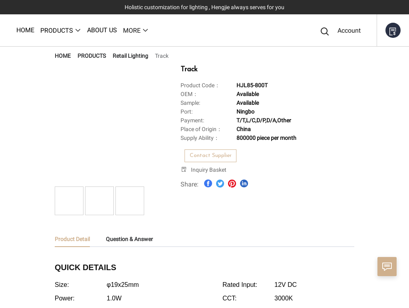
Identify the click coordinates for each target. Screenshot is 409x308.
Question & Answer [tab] (129, 239)
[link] (63, 56)
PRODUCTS (91, 56)
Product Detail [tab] (72, 239)
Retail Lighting (130, 56)
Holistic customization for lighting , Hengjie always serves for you (204, 7)
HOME (63, 56)
